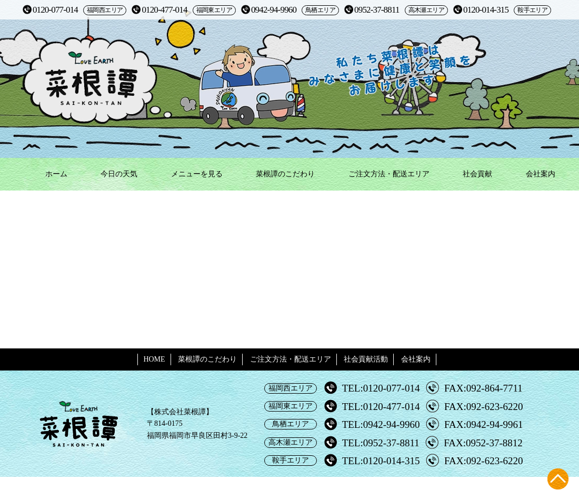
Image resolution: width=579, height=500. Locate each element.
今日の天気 (119, 174)
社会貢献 (477, 174)
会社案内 (540, 174)
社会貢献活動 (366, 359)
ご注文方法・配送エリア (389, 174)
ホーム (56, 174)
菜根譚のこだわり (285, 174)
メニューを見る (197, 174)
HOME (154, 359)
